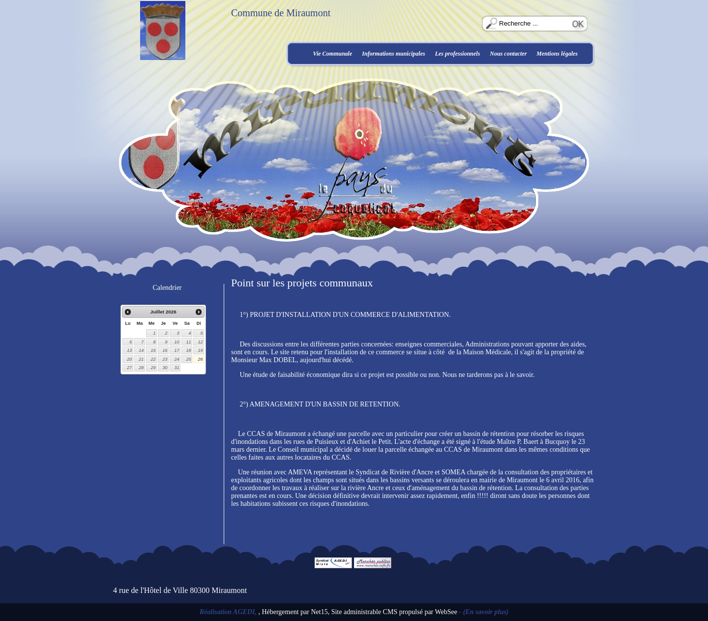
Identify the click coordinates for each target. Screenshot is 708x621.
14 (141, 350)
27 (129, 367)
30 (164, 367)
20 (129, 359)
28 (141, 367)
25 (188, 359)
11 (188, 342)
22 (152, 359)
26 (200, 359)
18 (188, 350)
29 (152, 367)
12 (200, 342)
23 (164, 359)
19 (200, 350)
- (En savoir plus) (484, 612)
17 (176, 350)
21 (141, 359)
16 (164, 350)
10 (176, 342)
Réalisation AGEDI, (229, 612)
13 (129, 350)
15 (152, 350)
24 (176, 359)
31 (176, 367)
